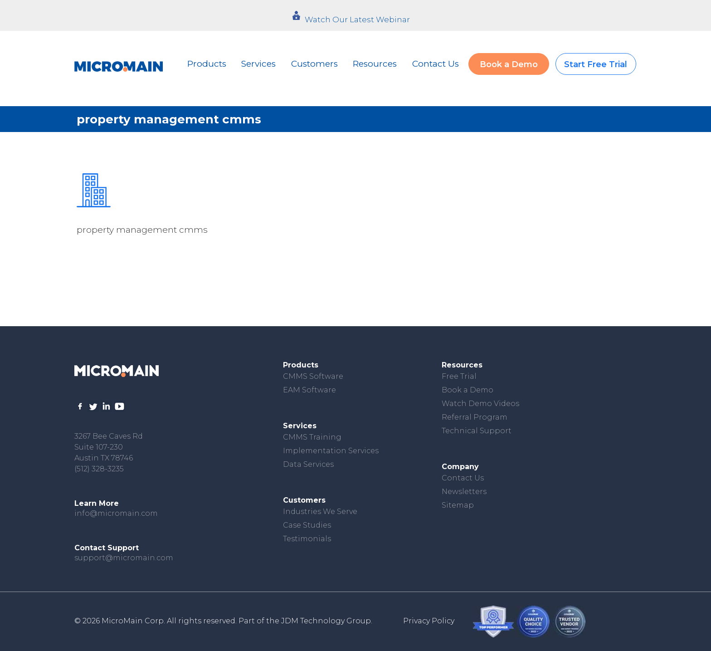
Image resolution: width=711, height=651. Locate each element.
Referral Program (474, 417)
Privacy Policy (428, 621)
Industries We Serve (320, 511)
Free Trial (459, 376)
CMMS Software (313, 376)
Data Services (308, 464)
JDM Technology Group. (326, 621)
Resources (375, 64)
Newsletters (464, 491)
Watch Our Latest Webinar (357, 19)
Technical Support (476, 430)
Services (258, 64)
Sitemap (458, 505)
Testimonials (307, 538)
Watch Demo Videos (480, 403)
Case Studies (307, 525)
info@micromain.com (116, 513)
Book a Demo (509, 64)
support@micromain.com (123, 557)
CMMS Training (312, 437)
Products (206, 64)
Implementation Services (331, 450)
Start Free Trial (595, 64)
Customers (314, 64)
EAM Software (309, 390)
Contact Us (435, 64)
